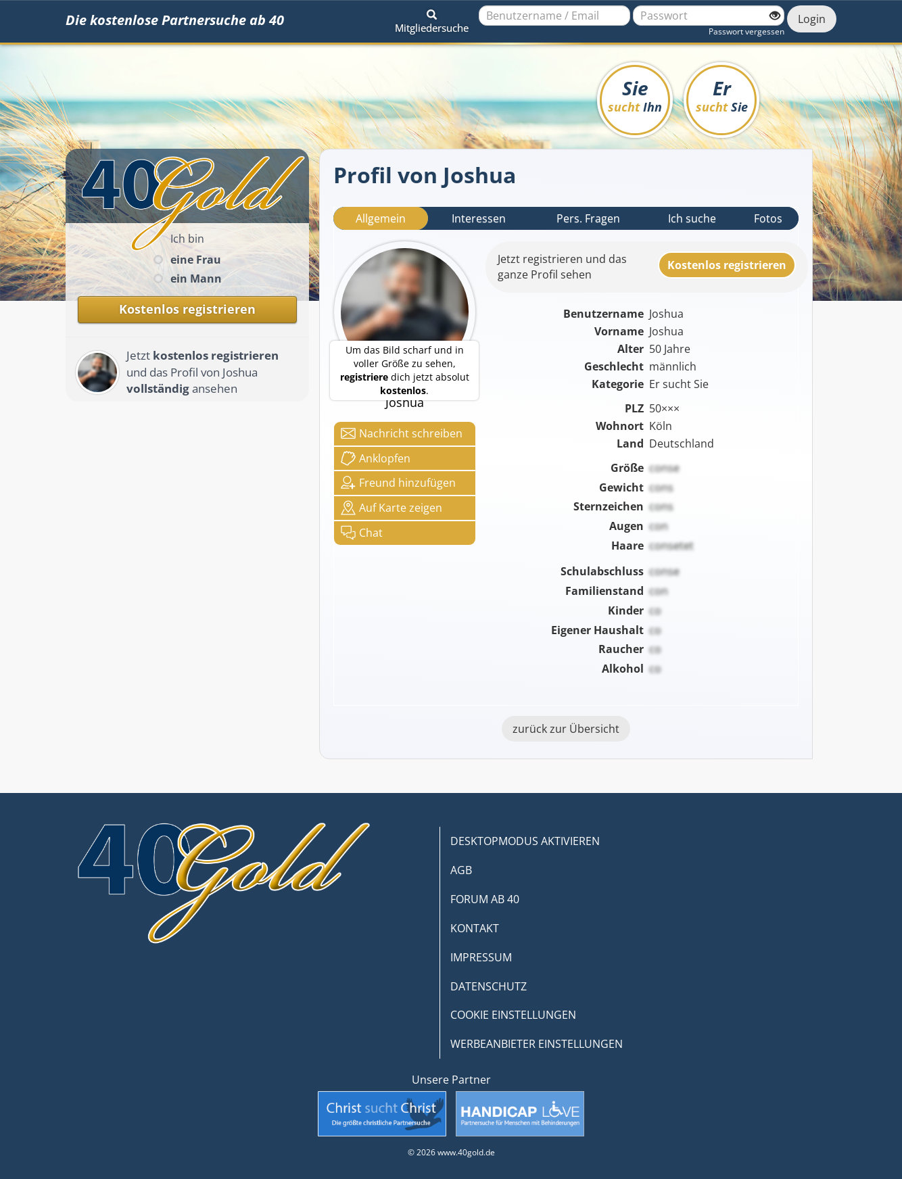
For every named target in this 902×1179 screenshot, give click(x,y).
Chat (362, 532)
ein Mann (196, 278)
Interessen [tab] (479, 218)
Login (812, 18)
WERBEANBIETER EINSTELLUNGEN (536, 1043)
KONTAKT (474, 928)
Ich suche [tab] (692, 218)
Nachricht (401, 433)
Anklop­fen (375, 458)
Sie (635, 95)
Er (722, 95)
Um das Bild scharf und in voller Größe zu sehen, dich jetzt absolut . (404, 370)
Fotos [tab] (768, 218)
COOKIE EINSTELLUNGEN (513, 1014)
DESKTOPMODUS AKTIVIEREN (525, 841)
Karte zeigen (391, 507)
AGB (461, 870)
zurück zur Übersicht (566, 728)
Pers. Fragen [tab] (588, 218)
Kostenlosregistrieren (726, 265)
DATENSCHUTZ (488, 986)
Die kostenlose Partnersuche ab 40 (175, 20)
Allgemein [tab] (381, 218)
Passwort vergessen (746, 31)
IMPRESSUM (481, 957)
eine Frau (195, 259)
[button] (432, 18)
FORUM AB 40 (484, 899)
